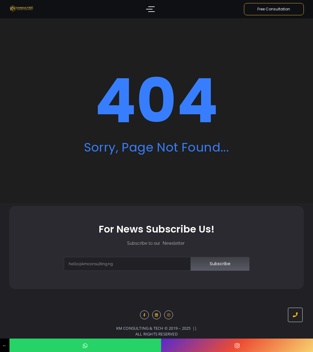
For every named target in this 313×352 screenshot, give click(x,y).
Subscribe (220, 264)
